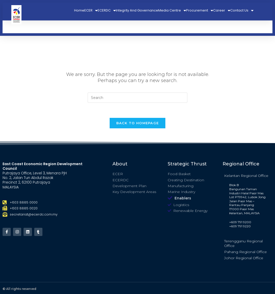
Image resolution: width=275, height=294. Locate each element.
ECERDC (107, 10)
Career (221, 10)
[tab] (247, 176)
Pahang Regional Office (245, 252)
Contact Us (242, 10)
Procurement (199, 10)
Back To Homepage (137, 123)
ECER (91, 10)
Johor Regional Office (243, 258)
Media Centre (172, 10)
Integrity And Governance (137, 10)
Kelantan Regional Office (246, 176)
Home (79, 10)
